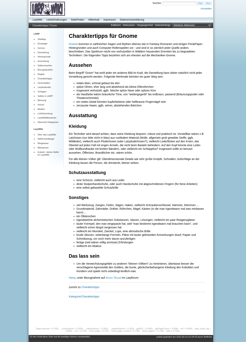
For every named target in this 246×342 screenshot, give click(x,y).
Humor (41, 104)
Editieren (116, 25)
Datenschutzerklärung (132, 19)
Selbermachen (45, 65)
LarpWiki (37, 19)
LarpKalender (44, 87)
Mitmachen (43, 147)
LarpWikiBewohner (47, 117)
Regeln (41, 74)
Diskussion (129, 25)
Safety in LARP (45, 96)
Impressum (109, 19)
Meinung (42, 100)
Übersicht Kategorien (48, 122)
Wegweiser (43, 143)
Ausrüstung (43, 61)
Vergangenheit (145, 25)
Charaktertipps (40, 25)
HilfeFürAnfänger (46, 138)
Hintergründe (44, 56)
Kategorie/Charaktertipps (84, 296)
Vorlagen (42, 91)
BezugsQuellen (45, 69)
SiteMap (42, 39)
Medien (41, 109)
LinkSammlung (45, 113)
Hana (72, 277)
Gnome (73, 44)
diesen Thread (113, 277)
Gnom (53, 25)
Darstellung (43, 52)
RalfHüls (208, 337)
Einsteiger (43, 43)
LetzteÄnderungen (57, 19)
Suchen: (157, 3)
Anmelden (206, 8)
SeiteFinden (77, 19)
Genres (41, 48)
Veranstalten (44, 83)
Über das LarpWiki (47, 134)
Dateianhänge (162, 25)
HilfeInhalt (93, 19)
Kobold (41, 152)
